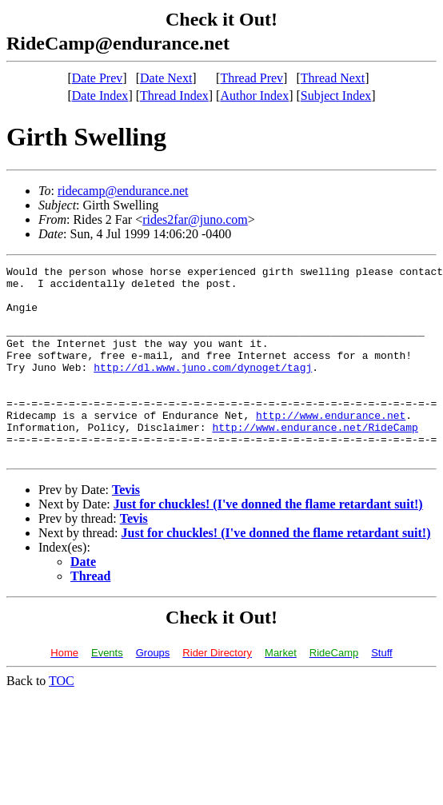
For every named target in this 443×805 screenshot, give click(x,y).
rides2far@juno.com (195, 219)
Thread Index (174, 95)
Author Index (254, 95)
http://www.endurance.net (330, 446)
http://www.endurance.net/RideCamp (314, 460)
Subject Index (336, 95)
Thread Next (333, 78)
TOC (61, 719)
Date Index (100, 95)
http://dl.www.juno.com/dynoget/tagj (203, 388)
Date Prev (97, 78)
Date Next (166, 78)
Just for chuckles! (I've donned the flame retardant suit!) (268, 542)
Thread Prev (251, 78)
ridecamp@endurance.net (123, 190)
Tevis (126, 528)
